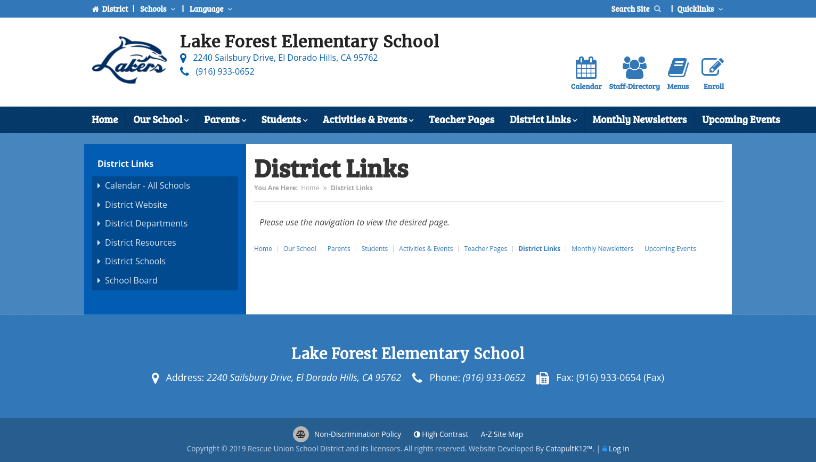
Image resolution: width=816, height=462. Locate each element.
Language (212, 8)
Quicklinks (701, 8)
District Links (543, 120)
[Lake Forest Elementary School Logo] (129, 62)
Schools (158, 8)
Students (284, 120)
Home (105, 119)
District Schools (135, 261)
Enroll (712, 73)
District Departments (146, 223)
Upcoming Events (741, 119)
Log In (619, 448)
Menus (678, 73)
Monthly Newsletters (639, 119)
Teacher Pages (461, 119)
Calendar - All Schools (147, 185)
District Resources (140, 242)
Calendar (586, 73)
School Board (131, 280)
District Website (136, 204)
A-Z (502, 434)
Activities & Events (368, 120)
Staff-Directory (634, 73)
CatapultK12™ (569, 448)
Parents (225, 120)
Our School (161, 120)
